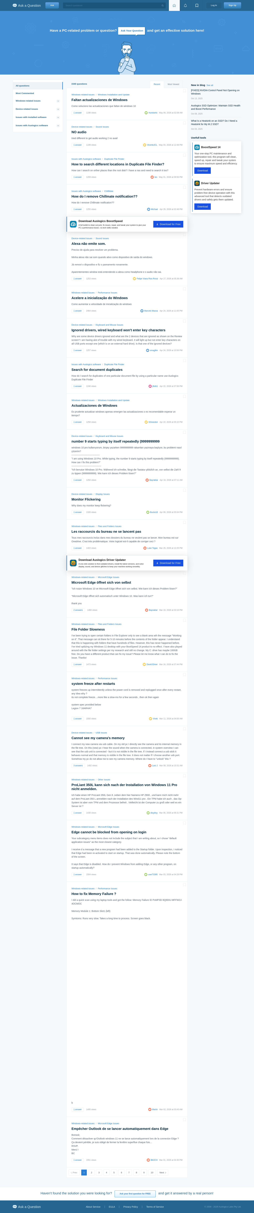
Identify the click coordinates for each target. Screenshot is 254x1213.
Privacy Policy (130, 1206)
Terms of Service (155, 1206)
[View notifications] (185, 5)
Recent (157, 84)
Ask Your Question (132, 30)
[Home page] (174, 5)
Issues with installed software (31, 117)
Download (202, 170)
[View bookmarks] (197, 5)
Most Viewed (173, 84)
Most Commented (25, 93)
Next (162, 1172)
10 (152, 1172)
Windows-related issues (28, 101)
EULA (112, 1206)
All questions (22, 85)
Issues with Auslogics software (32, 125)
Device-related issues (27, 109)
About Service (93, 1206)
